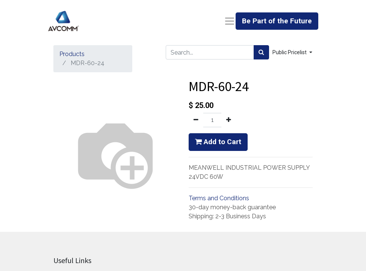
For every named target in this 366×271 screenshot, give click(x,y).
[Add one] (228, 120)
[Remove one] (196, 120)
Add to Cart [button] (218, 141)
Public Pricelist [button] (290, 52)
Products (72, 54)
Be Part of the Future (277, 21)
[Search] (261, 52)
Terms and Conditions (219, 198)
